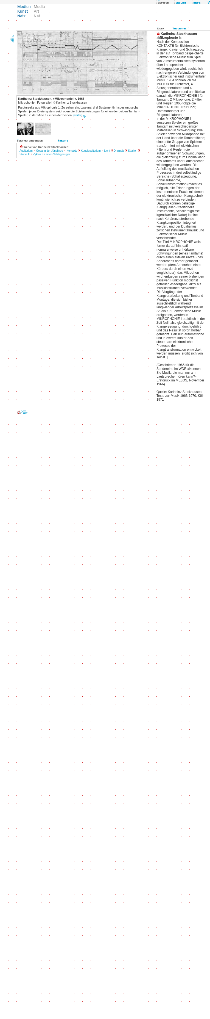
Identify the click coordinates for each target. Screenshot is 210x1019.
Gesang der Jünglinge (49, 150)
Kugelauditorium (91, 150)
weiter (77, 115)
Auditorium (26, 150)
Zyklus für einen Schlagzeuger (51, 154)
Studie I (132, 150)
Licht (107, 150)
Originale (118, 150)
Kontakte (71, 150)
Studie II (24, 154)
